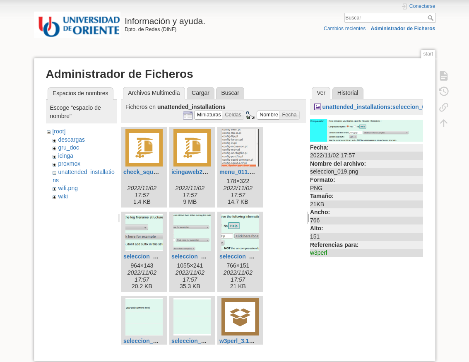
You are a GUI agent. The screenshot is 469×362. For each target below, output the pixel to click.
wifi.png (67, 188)
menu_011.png (239, 172)
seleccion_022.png (197, 341)
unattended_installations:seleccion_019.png (383, 107)
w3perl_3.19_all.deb (246, 341)
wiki (62, 196)
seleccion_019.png (245, 256)
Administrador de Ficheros (403, 28)
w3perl (318, 252)
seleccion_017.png (149, 256)
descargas (71, 139)
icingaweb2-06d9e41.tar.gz (207, 172)
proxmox (69, 163)
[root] (58, 131)
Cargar (200, 92)
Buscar (431, 18)
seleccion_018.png (197, 256)
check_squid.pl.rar (149, 172)
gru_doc (68, 147)
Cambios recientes (345, 28)
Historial (347, 92)
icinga (65, 155)
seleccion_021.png (149, 341)
